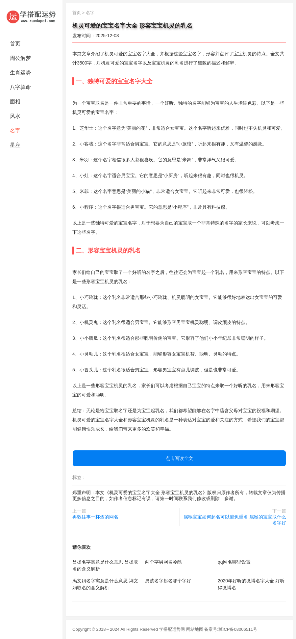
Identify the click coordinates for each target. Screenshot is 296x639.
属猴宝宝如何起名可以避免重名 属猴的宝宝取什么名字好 (235, 519)
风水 (15, 116)
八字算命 (20, 87)
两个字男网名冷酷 (163, 562)
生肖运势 (20, 72)
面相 (15, 101)
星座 (15, 145)
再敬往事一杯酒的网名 (95, 516)
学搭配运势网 (172, 629)
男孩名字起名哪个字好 (168, 580)
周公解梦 (20, 58)
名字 (15, 130)
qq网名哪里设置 (234, 562)
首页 (15, 43)
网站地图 (194, 629)
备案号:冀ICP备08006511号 (230, 629)
